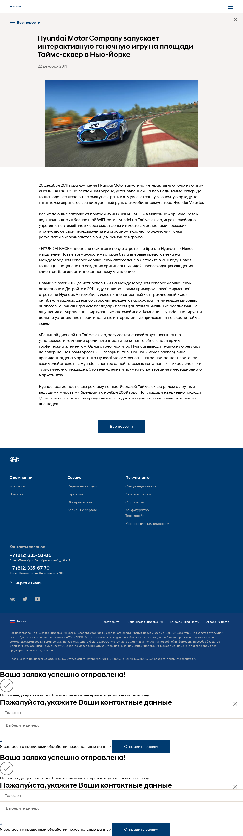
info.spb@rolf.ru (186, 659)
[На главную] (15, 7)
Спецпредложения (140, 486)
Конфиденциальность (184, 622)
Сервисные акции (82, 486)
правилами (35, 746)
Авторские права (217, 622)
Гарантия (75, 494)
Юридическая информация (145, 622)
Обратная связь (26, 583)
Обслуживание (80, 502)
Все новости (25, 22)
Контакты (17, 486)
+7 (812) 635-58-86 (30, 555)
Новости (16, 494)
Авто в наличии (138, 494)
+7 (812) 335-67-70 (30, 568)
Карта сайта (111, 622)
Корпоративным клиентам (147, 523)
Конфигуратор (137, 510)
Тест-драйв (134, 516)
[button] (14, 459)
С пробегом (134, 502)
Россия (18, 621)
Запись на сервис (82, 510)
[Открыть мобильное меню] (230, 6)
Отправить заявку (141, 746)
